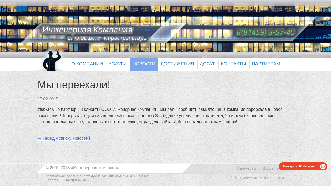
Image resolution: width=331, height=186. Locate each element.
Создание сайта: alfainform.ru (259, 177)
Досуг (207, 63)
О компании (87, 63)
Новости (143, 63)
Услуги (118, 63)
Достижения (177, 63)
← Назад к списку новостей (63, 138)
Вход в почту (273, 168)
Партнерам (266, 63)
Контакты (233, 63)
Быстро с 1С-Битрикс (299, 166)
